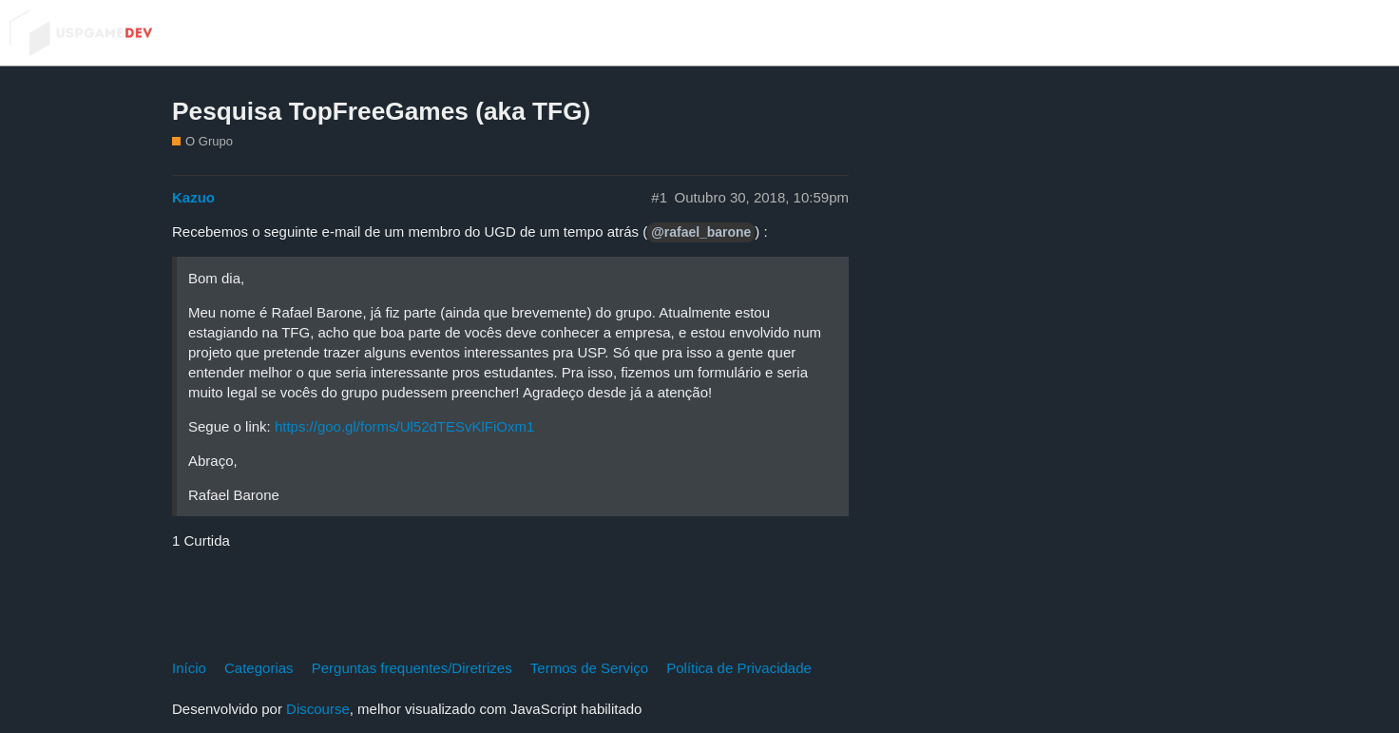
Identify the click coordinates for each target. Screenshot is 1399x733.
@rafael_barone (701, 232)
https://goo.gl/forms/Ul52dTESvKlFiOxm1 (404, 426)
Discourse (318, 709)
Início (189, 668)
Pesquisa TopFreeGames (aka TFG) (381, 111)
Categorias (259, 668)
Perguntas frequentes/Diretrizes (412, 668)
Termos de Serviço (589, 668)
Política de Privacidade (739, 668)
